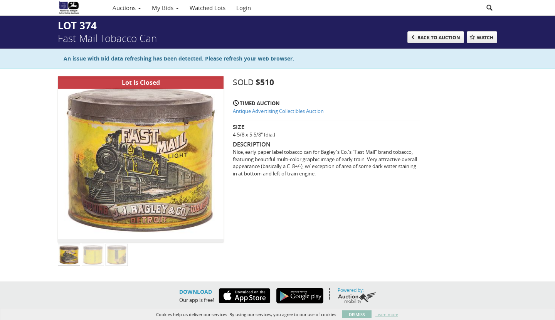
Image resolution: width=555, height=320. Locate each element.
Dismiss (357, 314)
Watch (485, 37)
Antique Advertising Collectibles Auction (278, 111)
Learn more (386, 314)
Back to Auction (438, 37)
